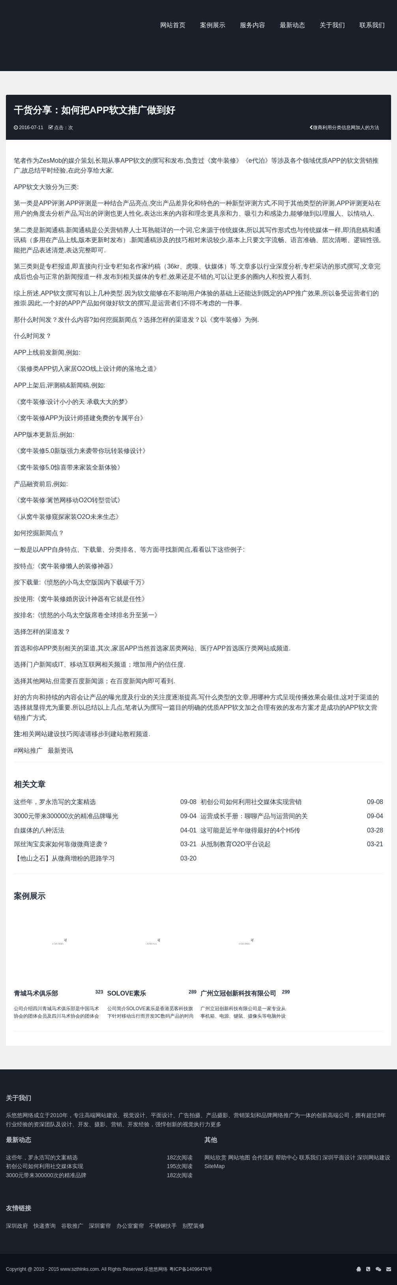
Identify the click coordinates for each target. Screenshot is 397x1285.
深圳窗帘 (100, 1226)
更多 (215, 1124)
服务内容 (252, 25)
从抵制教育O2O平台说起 (235, 844)
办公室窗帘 (130, 1226)
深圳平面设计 (339, 1157)
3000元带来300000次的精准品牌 (46, 1175)
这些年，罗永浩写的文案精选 (55, 801)
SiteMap (214, 1166)
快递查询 (45, 1226)
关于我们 (332, 25)
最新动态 (292, 25)
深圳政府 (17, 1226)
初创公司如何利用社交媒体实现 (44, 1166)
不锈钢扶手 (163, 1226)
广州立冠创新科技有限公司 (238, 993)
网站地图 (239, 1157)
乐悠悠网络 (156, 1269)
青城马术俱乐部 (36, 993)
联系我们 (372, 25)
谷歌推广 (72, 1226)
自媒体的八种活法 (39, 830)
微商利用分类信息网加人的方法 (346, 127)
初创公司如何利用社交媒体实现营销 (250, 801)
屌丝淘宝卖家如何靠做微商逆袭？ (61, 844)
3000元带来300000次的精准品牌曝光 (66, 816)
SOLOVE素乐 (126, 993)
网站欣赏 (215, 1157)
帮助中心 (286, 1157)
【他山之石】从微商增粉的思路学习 (64, 858)
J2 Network (38, 26)
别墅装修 (193, 1226)
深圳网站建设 (373, 1157)
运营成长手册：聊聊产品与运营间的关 (254, 816)
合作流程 (263, 1157)
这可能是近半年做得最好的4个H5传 (250, 830)
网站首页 (172, 25)
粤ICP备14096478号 (190, 1269)
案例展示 (212, 25)
